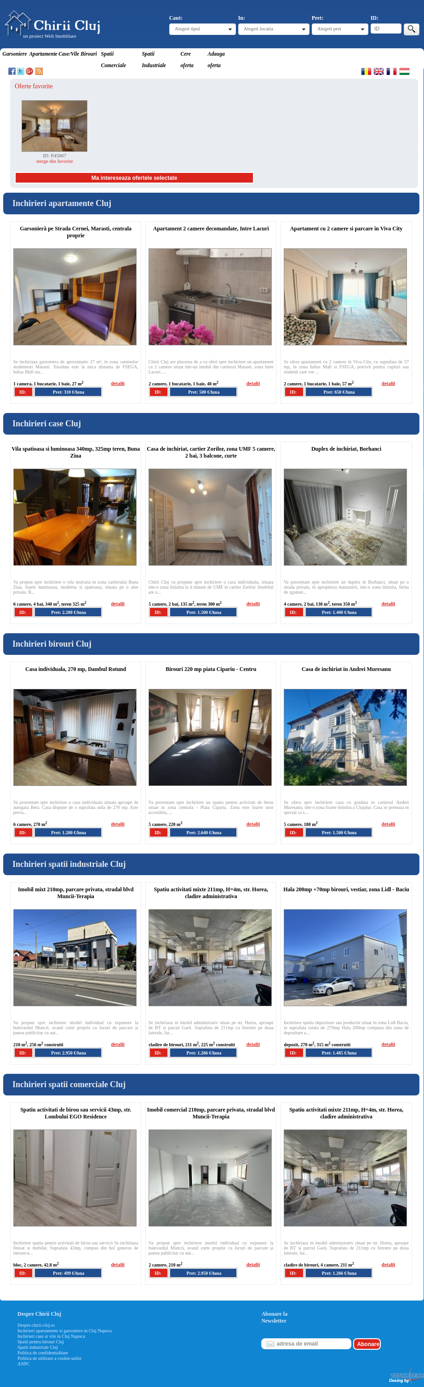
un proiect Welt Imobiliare (49, 36)
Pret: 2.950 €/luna (68, 1052)
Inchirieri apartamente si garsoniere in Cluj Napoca (64, 1330)
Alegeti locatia (258, 28)
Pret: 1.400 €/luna (339, 612)
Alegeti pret (329, 28)
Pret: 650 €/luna (339, 392)
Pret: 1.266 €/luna (203, 1052)
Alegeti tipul (187, 28)
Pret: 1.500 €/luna (203, 612)
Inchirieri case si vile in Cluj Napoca (51, 1336)
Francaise (391, 71)
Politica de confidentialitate (42, 1352)
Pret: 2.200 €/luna (68, 612)
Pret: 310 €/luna (68, 392)
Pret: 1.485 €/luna (339, 1052)
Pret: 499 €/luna (68, 1273)
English (378, 71)
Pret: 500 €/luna (203, 392)
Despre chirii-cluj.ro (36, 1325)
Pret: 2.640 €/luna (203, 832)
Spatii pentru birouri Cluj (40, 1341)
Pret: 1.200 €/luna (68, 832)
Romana (366, 71)
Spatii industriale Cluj (37, 1347)
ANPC (23, 1363)
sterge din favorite (54, 161)
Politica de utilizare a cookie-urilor (49, 1358)
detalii (117, 383)
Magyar (404, 71)
